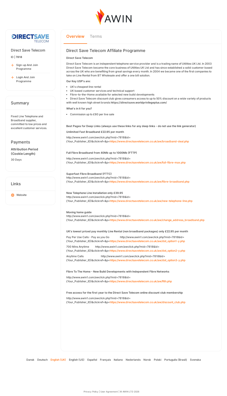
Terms (96, 36)
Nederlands (133, 359)
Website (19, 195)
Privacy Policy (91, 391)
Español (92, 359)
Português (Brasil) (175, 359)
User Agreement (109, 391)
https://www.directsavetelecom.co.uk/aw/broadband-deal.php (149, 141)
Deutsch (42, 359)
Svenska (195, 359)
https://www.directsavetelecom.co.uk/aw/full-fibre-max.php (148, 162)
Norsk (147, 359)
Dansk (30, 359)
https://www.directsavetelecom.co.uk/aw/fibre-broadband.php (149, 181)
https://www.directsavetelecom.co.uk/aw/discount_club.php (147, 302)
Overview (75, 36)
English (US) (76, 359)
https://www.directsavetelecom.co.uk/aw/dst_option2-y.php (147, 250)
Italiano (118, 359)
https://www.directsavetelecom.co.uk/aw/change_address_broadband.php (157, 220)
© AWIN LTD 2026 (129, 391)
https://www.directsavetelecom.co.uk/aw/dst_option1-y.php (147, 241)
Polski (157, 359)
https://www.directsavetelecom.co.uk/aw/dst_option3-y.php (147, 260)
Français (105, 359)
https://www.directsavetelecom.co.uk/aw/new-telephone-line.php (151, 201)
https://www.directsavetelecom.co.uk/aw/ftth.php (141, 281)
